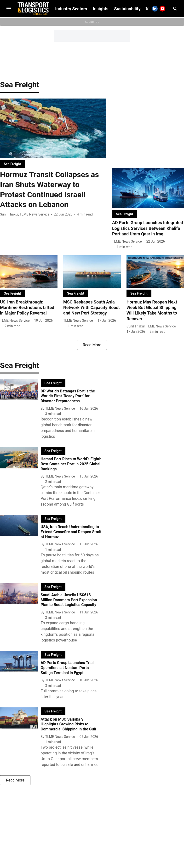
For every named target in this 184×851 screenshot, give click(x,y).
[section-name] (12, 167)
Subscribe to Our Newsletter (92, 4)
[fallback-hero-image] (53, 132)
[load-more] (92, 349)
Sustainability (127, 52)
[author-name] (25, 218)
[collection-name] (19, 88)
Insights (101, 52)
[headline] (53, 193)
